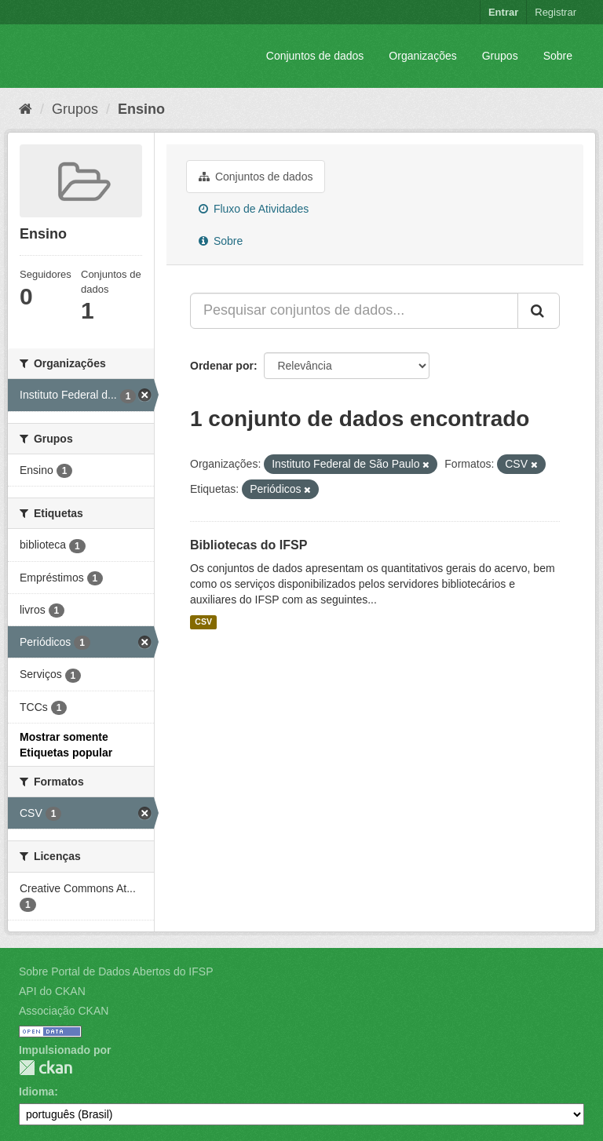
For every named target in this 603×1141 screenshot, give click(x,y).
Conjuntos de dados (315, 55)
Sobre (557, 55)
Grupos (500, 55)
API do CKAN (52, 991)
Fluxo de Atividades (254, 208)
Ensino (141, 109)
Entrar (503, 12)
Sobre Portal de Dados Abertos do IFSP (116, 971)
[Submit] (538, 311)
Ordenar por (222, 365)
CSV (203, 622)
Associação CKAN (63, 1010)
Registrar (555, 12)
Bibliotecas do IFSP (248, 545)
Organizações (422, 55)
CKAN (45, 1067)
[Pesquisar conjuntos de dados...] (354, 311)
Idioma (36, 1091)
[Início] (25, 109)
